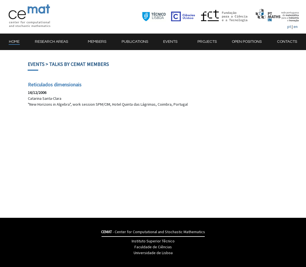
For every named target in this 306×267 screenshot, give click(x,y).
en (295, 26)
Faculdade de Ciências (153, 246)
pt (289, 26)
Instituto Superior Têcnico (153, 241)
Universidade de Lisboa (153, 252)
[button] (53, 42)
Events (36, 64)
